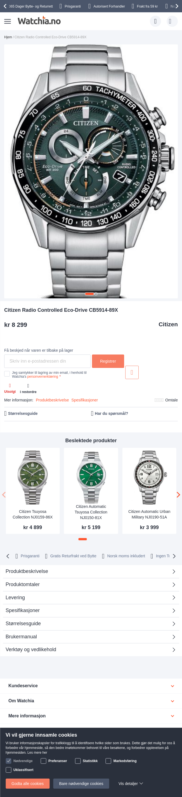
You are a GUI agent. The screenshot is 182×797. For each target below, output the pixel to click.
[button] (89, 294)
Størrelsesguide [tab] (23, 623)
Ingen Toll (164, 556)
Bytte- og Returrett (31, 6)
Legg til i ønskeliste (132, 372)
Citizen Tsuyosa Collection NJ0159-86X (33, 514)
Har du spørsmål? (111, 413)
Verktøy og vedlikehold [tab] (31, 649)
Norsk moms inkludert (126, 556)
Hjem (8, 37)
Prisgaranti (30, 556)
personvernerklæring (42, 377)
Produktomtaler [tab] (23, 584)
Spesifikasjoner (84, 400)
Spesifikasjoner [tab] (23, 610)
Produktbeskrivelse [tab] (27, 571)
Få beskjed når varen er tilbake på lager (38, 350)
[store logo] (39, 20)
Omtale (171, 400)
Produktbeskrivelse (52, 400)
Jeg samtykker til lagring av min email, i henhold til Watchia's (49, 375)
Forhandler (109, 6)
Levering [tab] (15, 597)
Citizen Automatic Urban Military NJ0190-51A (149, 514)
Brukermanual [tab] (21, 636)
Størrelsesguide (23, 413)
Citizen (168, 324)
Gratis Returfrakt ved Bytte (73, 556)
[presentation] (6, 6)
